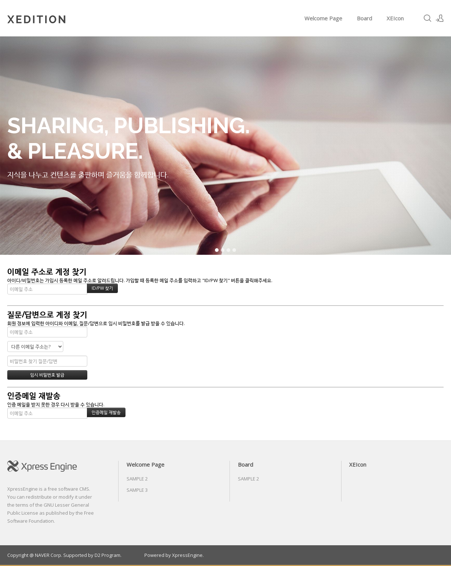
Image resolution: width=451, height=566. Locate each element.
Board (364, 18)
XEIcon (395, 18)
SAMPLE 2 (137, 478)
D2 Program (107, 555)
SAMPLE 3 (137, 490)
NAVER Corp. (48, 555)
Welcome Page (323, 18)
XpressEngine (187, 555)
